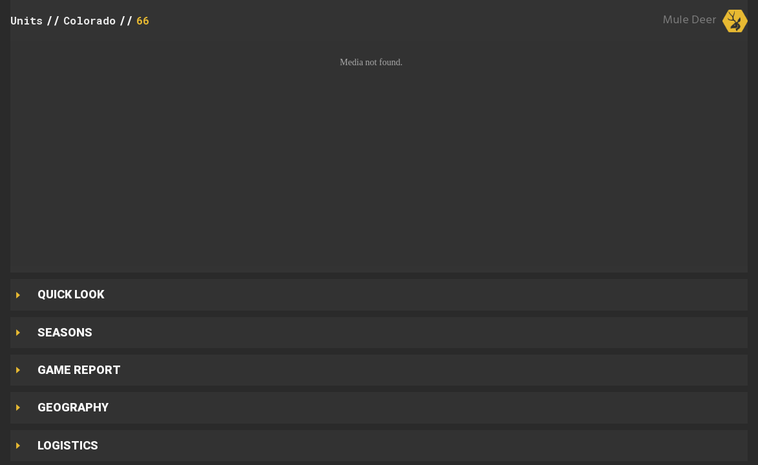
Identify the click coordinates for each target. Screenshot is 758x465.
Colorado (89, 20)
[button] (379, 153)
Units (26, 20)
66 (142, 20)
